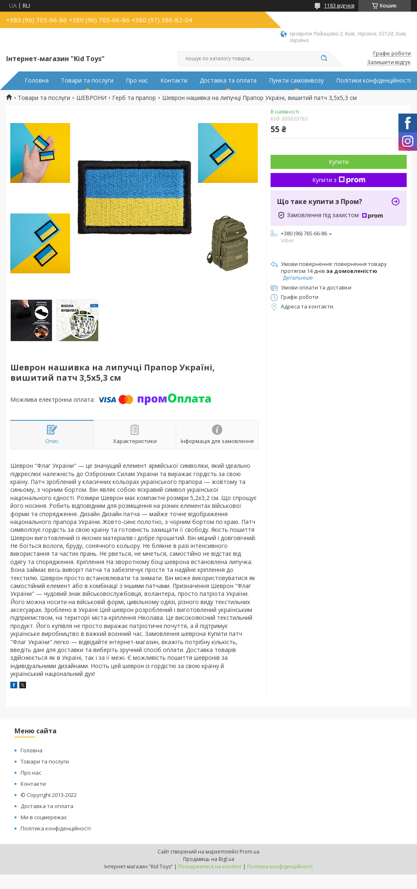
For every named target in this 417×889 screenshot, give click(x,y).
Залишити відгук (389, 62)
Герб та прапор (134, 98)
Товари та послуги (87, 80)
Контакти (173, 80)
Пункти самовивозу (296, 80)
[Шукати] (324, 58)
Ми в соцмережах (44, 817)
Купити (339, 162)
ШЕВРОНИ (91, 98)
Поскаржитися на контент (210, 866)
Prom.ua (249, 851)
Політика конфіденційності (56, 828)
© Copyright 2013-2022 (49, 795)
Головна (37, 80)
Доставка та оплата (228, 80)
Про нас (137, 80)
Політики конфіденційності (373, 80)
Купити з (338, 180)
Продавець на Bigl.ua (208, 859)
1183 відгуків (339, 5)
